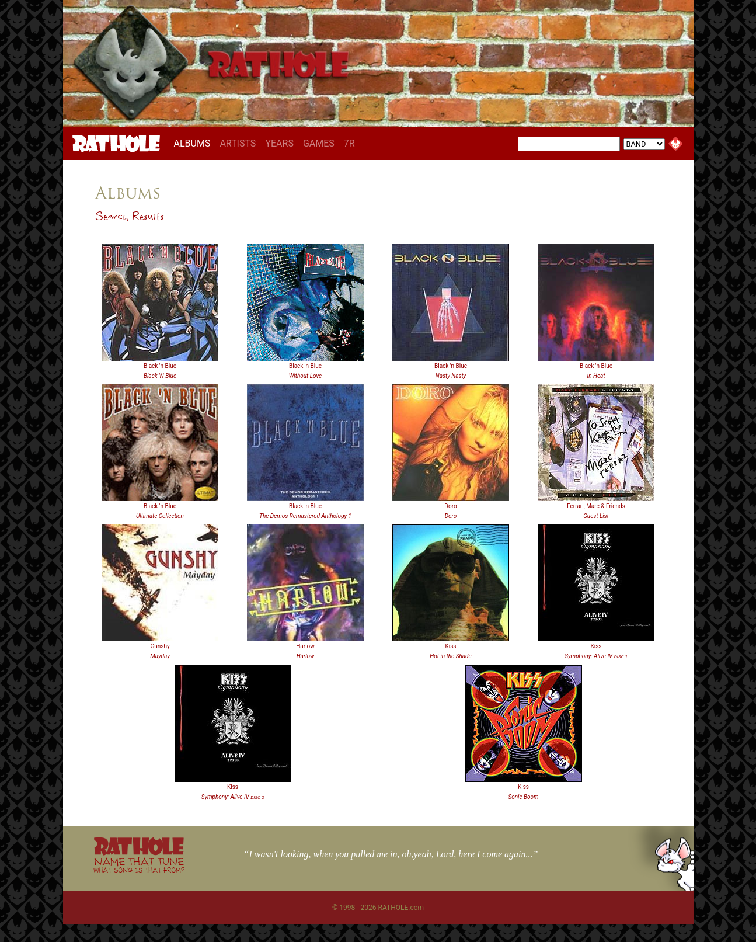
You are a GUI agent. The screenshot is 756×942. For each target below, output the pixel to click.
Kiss (450, 646)
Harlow (305, 646)
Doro (450, 506)
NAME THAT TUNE (138, 864)
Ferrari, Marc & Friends (596, 506)
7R (349, 143)
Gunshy (159, 646)
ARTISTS (238, 143)
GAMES (319, 143)
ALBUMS (194, 143)
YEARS (279, 143)
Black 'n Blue (160, 366)
